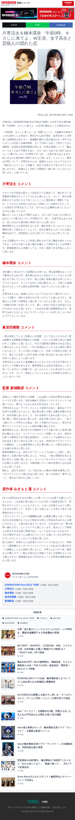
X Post (14, 25)
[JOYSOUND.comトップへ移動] (68, 3)
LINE (37, 25)
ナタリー (14, 5)
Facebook (61, 25)
